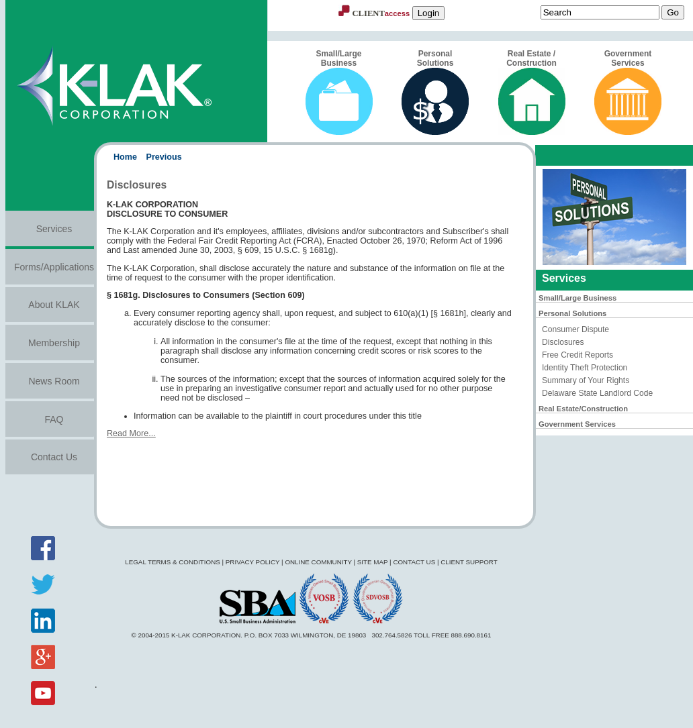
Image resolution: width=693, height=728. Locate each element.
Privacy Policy (253, 562)
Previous (164, 157)
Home (125, 157)
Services (54, 228)
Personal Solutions (435, 92)
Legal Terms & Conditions (172, 562)
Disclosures (563, 342)
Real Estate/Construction (583, 409)
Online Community (318, 562)
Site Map (372, 562)
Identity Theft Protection (584, 367)
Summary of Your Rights (585, 380)
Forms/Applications (54, 267)
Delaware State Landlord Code (597, 393)
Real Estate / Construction (531, 92)
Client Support (469, 562)
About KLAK (53, 304)
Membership (54, 342)
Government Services (627, 92)
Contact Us (54, 457)
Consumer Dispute (575, 329)
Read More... (131, 433)
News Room (53, 381)
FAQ (53, 419)
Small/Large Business (339, 92)
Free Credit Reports (577, 355)
